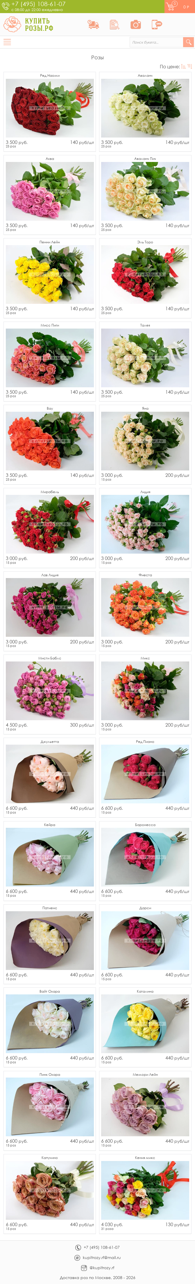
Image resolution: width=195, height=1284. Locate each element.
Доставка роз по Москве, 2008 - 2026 (97, 1277)
